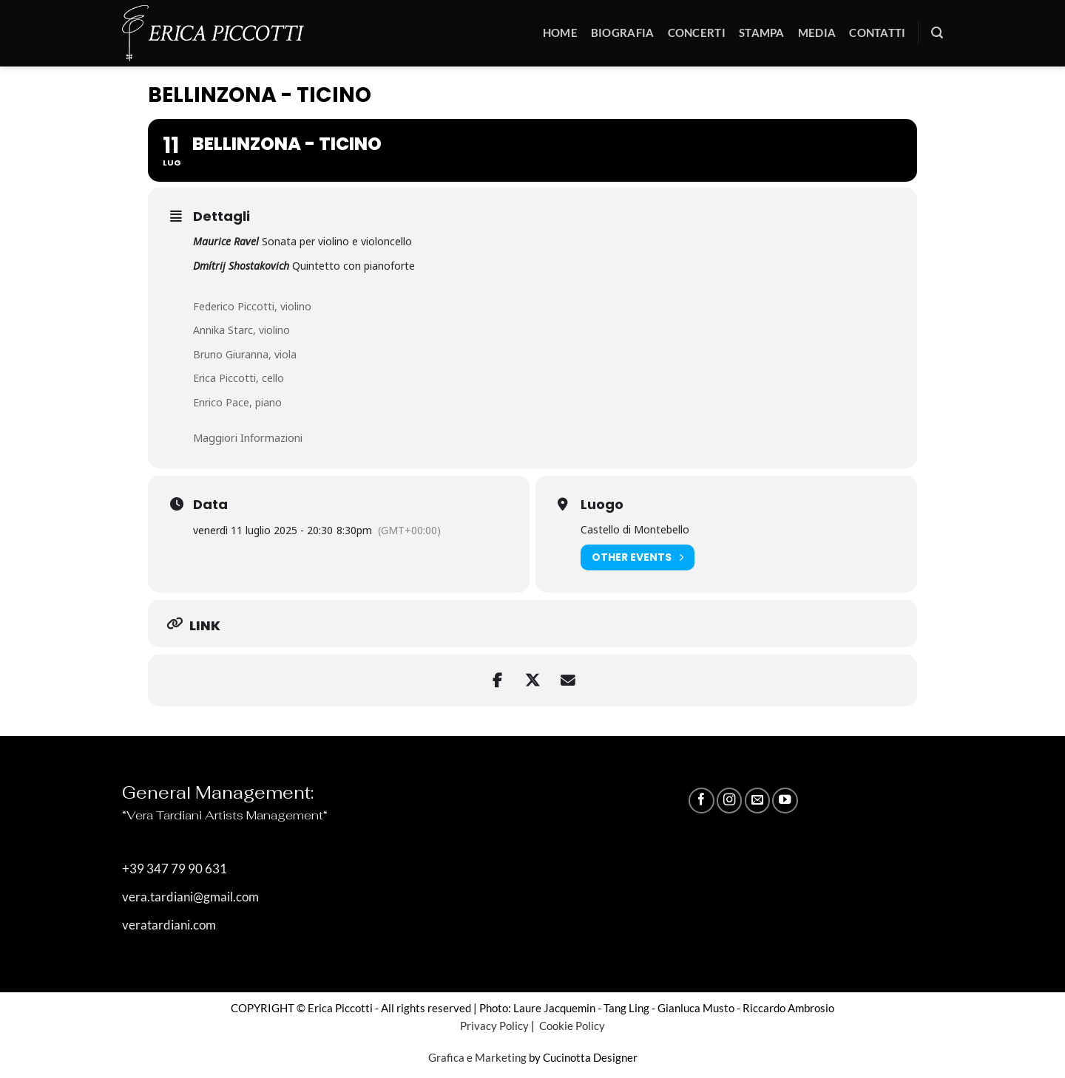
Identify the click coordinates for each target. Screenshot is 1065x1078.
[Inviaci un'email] (757, 800)
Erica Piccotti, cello (238, 378)
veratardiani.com (169, 925)
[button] (937, 32)
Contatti (877, 32)
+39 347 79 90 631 (174, 869)
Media (817, 32)
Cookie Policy (571, 1025)
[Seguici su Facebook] (701, 800)
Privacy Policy (494, 1025)
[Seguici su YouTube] (784, 800)
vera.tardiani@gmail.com (190, 897)
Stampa (762, 32)
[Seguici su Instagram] (729, 800)
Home (560, 32)
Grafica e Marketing (477, 1057)
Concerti (697, 32)
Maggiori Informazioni (247, 438)
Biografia (623, 32)
